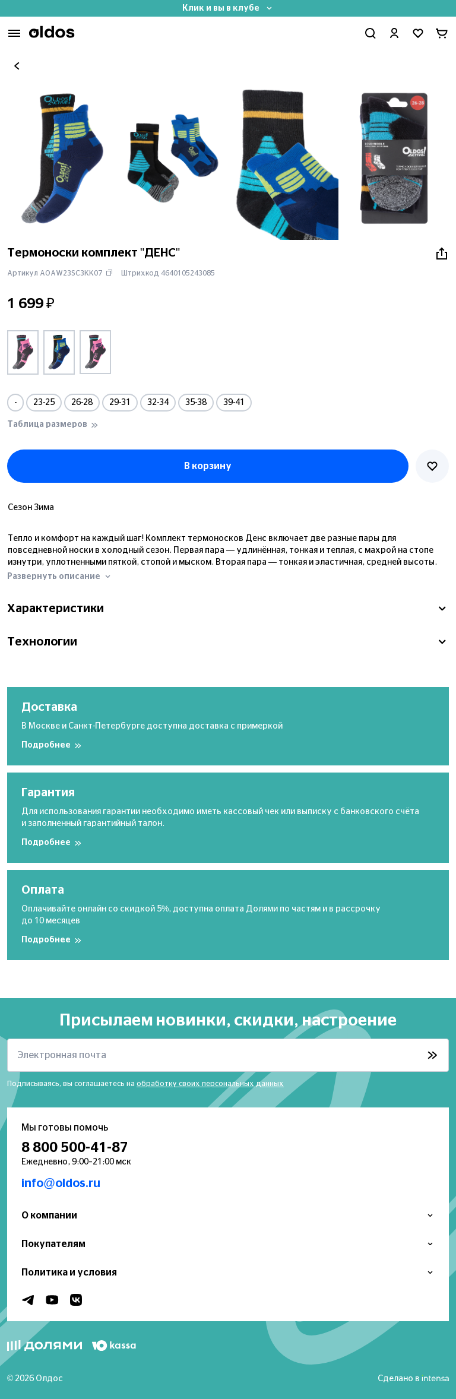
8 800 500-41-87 (74, 1148)
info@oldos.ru (60, 1183)
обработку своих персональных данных (210, 1083)
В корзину (208, 466)
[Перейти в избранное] (418, 33)
